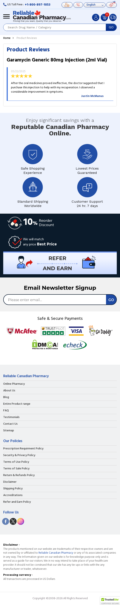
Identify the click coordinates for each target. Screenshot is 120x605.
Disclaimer (10, 482)
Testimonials (11, 417)
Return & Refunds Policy (19, 475)
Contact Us (10, 424)
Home (7, 38)
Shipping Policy (13, 489)
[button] (110, 601)
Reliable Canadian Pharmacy (55, 553)
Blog (6, 397)
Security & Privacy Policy (19, 455)
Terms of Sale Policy (16, 469)
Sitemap (8, 431)
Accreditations (13, 495)
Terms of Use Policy (16, 462)
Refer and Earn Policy (17, 502)
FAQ (6, 411)
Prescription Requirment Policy (23, 449)
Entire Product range (16, 404)
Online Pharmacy (14, 384)
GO (111, 27)
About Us (9, 391)
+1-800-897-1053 (37, 5)
